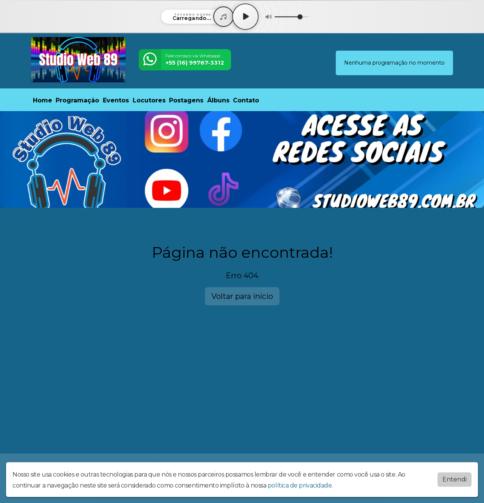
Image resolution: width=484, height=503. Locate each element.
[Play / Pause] (245, 16)
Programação (77, 100)
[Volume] (292, 16)
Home (42, 100)
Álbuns (218, 100)
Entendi (454, 479)
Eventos (116, 100)
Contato (246, 100)
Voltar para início (242, 296)
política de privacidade (300, 485)
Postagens (186, 100)
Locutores (149, 100)
